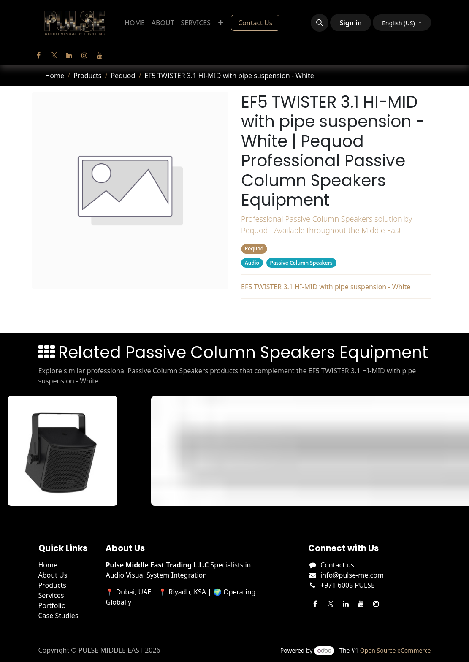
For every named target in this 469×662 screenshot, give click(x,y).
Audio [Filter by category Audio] (251, 262)
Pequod (123, 75)
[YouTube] (99, 55)
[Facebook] (39, 55)
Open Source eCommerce (395, 650)
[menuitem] (134, 22)
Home (55, 75)
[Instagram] (84, 55)
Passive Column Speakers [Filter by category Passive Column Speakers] (301, 262)
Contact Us (255, 22)
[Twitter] (54, 55)
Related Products (336, 314)
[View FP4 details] (66, 451)
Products (87, 75)
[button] (319, 23)
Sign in (350, 22)
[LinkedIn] (69, 55)
